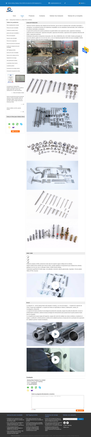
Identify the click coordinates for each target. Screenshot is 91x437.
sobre (22, 16)
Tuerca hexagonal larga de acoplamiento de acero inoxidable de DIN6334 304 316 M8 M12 (15, 428)
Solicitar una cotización (56, 16)
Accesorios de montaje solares (13, 68)
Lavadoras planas (10, 65)
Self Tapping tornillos (11, 50)
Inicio (14, 16)
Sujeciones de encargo (11, 57)
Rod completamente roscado (13, 25)
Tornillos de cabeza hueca (12, 30)
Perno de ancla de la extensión (13, 43)
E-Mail (65, 425)
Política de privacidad (15, 435)
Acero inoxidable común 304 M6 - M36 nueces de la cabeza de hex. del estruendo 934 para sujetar (15, 432)
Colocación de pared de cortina (13, 71)
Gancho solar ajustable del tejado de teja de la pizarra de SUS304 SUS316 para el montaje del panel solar (53, 420)
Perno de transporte (11, 35)
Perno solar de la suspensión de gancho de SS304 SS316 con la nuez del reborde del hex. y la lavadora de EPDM (53, 424)
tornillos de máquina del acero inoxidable (13, 47)
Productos (31, 16)
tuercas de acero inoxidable (12, 52)
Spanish (83, 3)
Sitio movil (66, 427)
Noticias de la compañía (75, 16)
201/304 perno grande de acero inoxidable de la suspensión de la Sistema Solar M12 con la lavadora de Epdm (53, 428)
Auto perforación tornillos (12, 60)
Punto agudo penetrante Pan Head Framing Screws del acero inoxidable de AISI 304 (34, 420)
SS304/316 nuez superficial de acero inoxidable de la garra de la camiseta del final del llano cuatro (15, 420)
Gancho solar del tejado (12, 38)
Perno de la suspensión (12, 40)
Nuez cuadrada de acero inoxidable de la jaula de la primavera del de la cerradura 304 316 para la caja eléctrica (15, 424)
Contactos (42, 16)
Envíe (80, 419)
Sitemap (69, 425)
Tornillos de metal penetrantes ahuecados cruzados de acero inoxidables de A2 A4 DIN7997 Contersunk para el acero (32, 428)
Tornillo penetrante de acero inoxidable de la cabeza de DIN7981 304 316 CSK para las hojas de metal (34, 424)
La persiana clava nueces (12, 63)
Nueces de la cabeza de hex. (13, 55)
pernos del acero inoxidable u (13, 33)
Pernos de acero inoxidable (12, 27)
